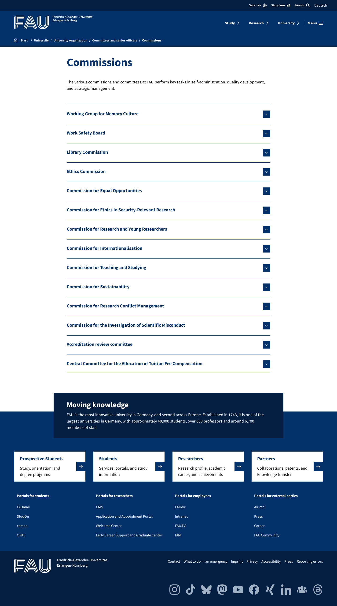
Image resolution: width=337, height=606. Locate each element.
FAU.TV (180, 525)
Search (302, 5)
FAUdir (180, 507)
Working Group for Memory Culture (103, 114)
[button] (50, 466)
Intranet (181, 516)
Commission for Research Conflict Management (115, 306)
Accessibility (271, 561)
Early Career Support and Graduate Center (129, 535)
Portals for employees (193, 495)
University (286, 23)
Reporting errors (310, 561)
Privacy (252, 561)
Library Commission (87, 152)
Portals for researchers (114, 495)
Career (259, 525)
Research (256, 23)
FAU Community (266, 535)
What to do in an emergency (205, 561)
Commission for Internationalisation (104, 248)
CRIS (99, 507)
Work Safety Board (86, 133)
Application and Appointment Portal (124, 516)
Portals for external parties (276, 495)
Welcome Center (109, 525)
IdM (178, 535)
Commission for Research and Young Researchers (117, 229)
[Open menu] (315, 23)
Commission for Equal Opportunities (104, 190)
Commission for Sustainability (98, 287)
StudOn (23, 516)
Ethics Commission (86, 171)
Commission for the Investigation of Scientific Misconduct (126, 325)
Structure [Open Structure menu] (280, 5)
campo (22, 525)
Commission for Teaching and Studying (106, 267)
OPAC (21, 535)
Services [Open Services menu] (258, 5)
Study (230, 23)
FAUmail (23, 507)
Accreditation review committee (99, 344)
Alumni (259, 507)
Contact (174, 561)
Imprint (237, 561)
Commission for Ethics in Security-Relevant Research (121, 210)
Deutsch (320, 5)
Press (258, 516)
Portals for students (33, 495)
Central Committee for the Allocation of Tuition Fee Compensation (134, 363)
